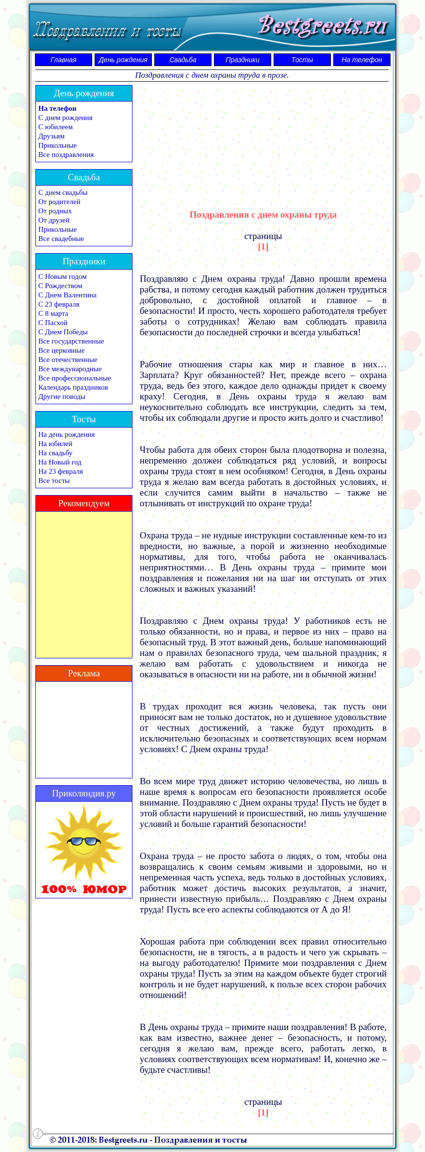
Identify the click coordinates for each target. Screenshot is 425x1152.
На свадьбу (55, 453)
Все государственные (71, 341)
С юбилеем (55, 127)
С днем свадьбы (63, 192)
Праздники (242, 60)
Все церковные (61, 350)
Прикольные (57, 145)
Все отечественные (68, 359)
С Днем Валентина (67, 295)
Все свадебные (61, 238)
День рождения (123, 60)
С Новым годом (62, 276)
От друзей (53, 220)
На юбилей (55, 443)
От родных (55, 211)
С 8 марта (53, 313)
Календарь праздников (73, 387)
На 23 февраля (60, 471)
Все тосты (54, 480)
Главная (64, 60)
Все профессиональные (74, 378)
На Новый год (60, 462)
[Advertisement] (263, 138)
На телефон (362, 60)
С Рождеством (60, 286)
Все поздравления (66, 154)
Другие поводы (61, 396)
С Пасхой (52, 323)
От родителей (59, 202)
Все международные (70, 369)
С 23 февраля (59, 304)
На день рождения (66, 434)
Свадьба (182, 60)
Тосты (302, 60)
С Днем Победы (63, 332)
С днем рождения (65, 117)
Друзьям (51, 136)
